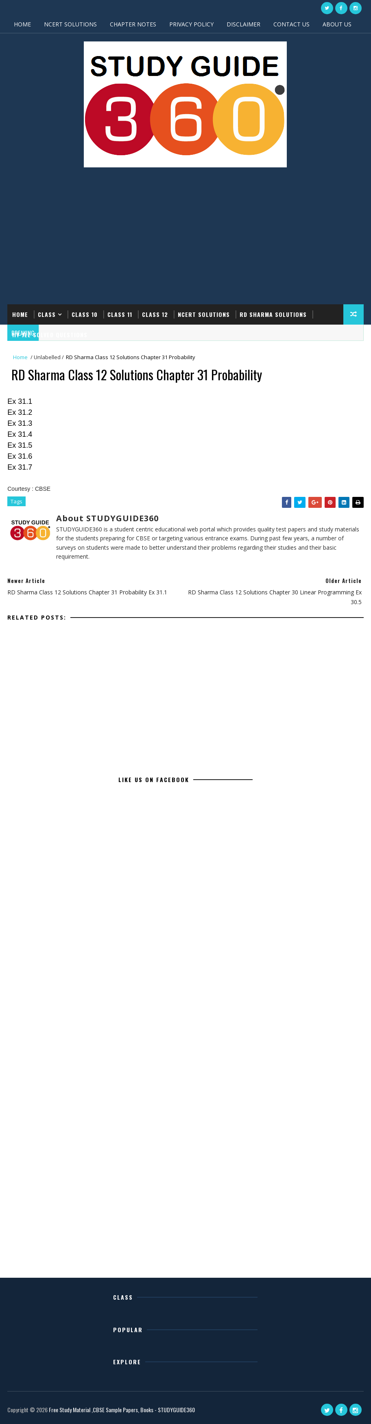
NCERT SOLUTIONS (70, 24)
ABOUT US (337, 24)
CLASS (47, 314)
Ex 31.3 (19, 423)
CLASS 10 (85, 314)
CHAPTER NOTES (133, 24)
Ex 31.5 (19, 445)
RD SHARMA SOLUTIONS (273, 314)
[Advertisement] (185, 239)
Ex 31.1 (19, 401)
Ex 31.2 (19, 412)
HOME (22, 24)
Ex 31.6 (19, 456)
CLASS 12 (155, 314)
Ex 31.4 (19, 434)
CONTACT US (291, 24)
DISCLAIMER (243, 24)
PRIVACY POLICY (191, 24)
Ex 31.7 (19, 467)
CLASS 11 (119, 314)
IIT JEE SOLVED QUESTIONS (49, 334)
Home (20, 314)
